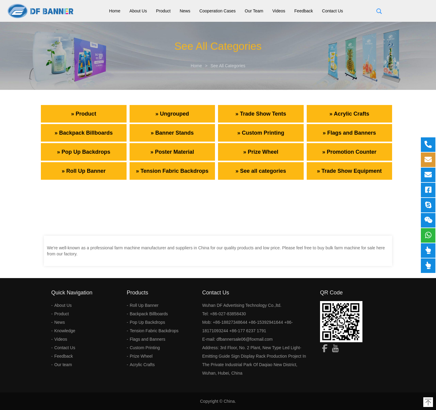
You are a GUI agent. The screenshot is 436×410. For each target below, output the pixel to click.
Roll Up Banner (144, 305)
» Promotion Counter (349, 152)
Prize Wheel (141, 356)
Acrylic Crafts (142, 364)
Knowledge (64, 330)
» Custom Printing (260, 133)
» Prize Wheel (260, 152)
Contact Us (332, 10)
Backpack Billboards (149, 313)
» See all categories (261, 171)
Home (114, 10)
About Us (138, 10)
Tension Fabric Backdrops (154, 330)
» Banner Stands (172, 133)
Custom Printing (145, 347)
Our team (254, 10)
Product (163, 10)
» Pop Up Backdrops (83, 152)
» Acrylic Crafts (349, 114)
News (185, 10)
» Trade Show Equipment (349, 171)
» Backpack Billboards (83, 133)
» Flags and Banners (349, 133)
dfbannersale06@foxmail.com (244, 339)
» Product (83, 114)
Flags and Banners (147, 339)
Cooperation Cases (217, 10)
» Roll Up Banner (84, 171)
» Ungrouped (172, 114)
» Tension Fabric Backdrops (172, 171)
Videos (279, 10)
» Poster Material (172, 152)
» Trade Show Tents (260, 114)
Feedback (303, 10)
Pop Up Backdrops (147, 322)
